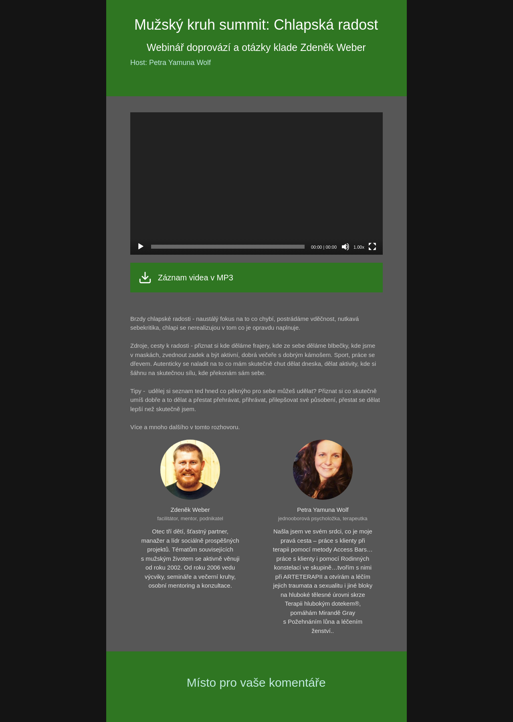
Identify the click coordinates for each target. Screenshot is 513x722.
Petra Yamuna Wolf (322, 509)
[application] (256, 183)
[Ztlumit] (345, 247)
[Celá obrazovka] (372, 247)
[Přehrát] (141, 247)
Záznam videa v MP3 (195, 277)
